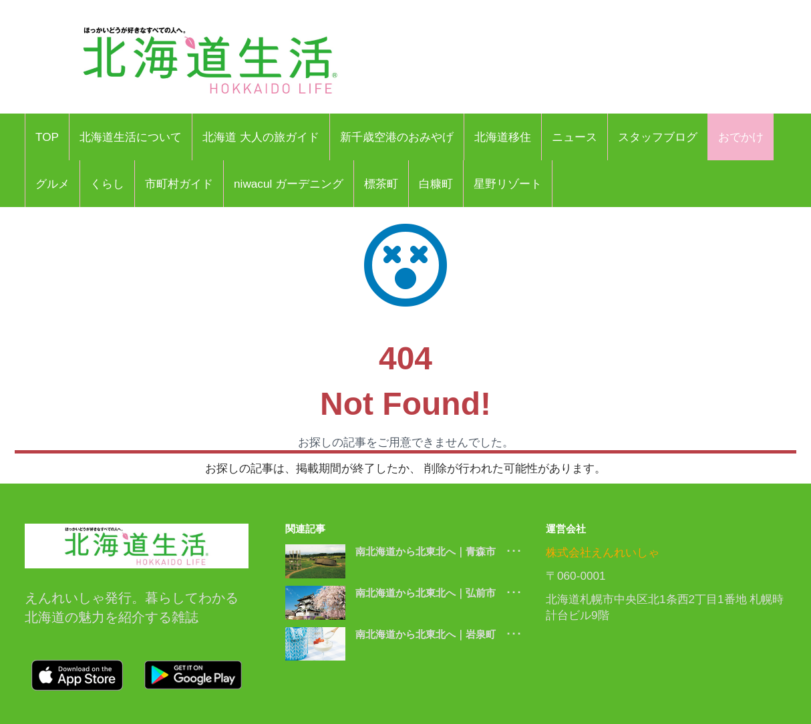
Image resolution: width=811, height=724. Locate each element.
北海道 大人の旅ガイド (260, 137)
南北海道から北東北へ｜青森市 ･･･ (438, 551)
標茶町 (381, 183)
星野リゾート (508, 183)
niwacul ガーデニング (288, 183)
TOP (47, 137)
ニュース (574, 137)
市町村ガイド (179, 183)
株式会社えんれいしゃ (602, 552)
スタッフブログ (657, 137)
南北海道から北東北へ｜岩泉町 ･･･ (438, 634)
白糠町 (436, 183)
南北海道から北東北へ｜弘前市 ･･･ (438, 592)
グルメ (52, 183)
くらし (107, 183)
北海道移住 (502, 137)
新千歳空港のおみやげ (397, 137)
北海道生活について (130, 137)
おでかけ (741, 137)
